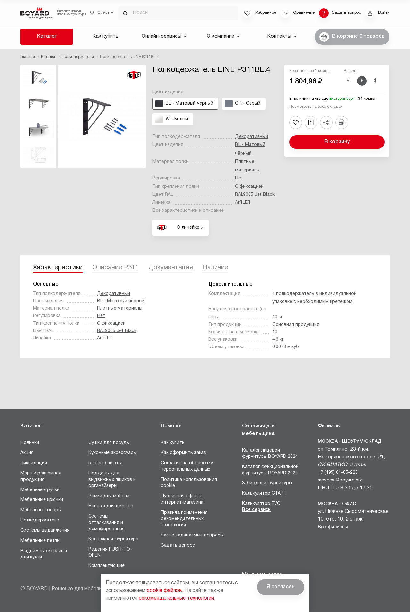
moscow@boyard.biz (340, 480)
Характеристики (58, 268)
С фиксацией (249, 187)
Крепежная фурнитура (113, 539)
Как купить (105, 36)
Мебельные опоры (41, 510)
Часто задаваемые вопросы (192, 535)
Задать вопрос (178, 546)
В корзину (337, 142)
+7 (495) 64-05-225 (338, 473)
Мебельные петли (40, 541)
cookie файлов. (165, 590)
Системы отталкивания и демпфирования (106, 522)
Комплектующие (106, 566)
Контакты (282, 36)
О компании (223, 36)
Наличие (215, 268)
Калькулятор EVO (261, 504)
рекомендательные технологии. (177, 598)
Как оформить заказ (183, 453)
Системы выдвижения (45, 531)
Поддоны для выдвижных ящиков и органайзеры (112, 479)
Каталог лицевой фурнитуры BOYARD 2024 (270, 454)
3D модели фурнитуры (267, 483)
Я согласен (280, 587)
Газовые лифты (105, 463)
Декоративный (251, 137)
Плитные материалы (119, 308)
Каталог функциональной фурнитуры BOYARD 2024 (270, 470)
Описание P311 (115, 268)
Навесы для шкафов (110, 506)
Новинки (29, 443)
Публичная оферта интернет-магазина (182, 499)
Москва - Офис (337, 504)
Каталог (47, 36)
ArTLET (243, 203)
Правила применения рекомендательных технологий (184, 519)
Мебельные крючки (41, 500)
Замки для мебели (108, 496)
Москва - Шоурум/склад (349, 442)
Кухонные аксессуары (112, 453)
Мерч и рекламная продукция (40, 476)
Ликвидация (33, 463)
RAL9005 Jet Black (255, 195)
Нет (239, 178)
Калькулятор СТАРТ (264, 493)
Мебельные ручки (40, 490)
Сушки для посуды (109, 443)
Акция (27, 453)
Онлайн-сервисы (164, 36)
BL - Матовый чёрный (121, 301)
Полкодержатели (39, 520)
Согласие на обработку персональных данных (187, 466)
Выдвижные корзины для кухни (43, 554)
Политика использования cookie (189, 483)
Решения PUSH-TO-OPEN (110, 552)
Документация (170, 268)
